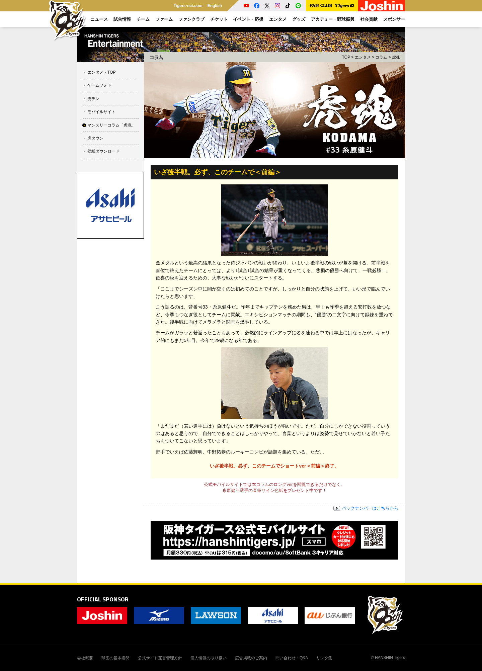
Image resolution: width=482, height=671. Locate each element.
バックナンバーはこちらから (370, 508)
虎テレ (93, 98)
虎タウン (95, 138)
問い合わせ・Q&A (291, 658)
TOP (346, 57)
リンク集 (324, 658)
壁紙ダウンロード (103, 151)
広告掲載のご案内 (251, 658)
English (215, 5)
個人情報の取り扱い (208, 658)
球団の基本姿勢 (115, 658)
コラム (381, 57)
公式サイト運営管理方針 (160, 658)
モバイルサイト (101, 111)
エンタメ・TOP (101, 72)
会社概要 (85, 658)
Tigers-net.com (188, 5)
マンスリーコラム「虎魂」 (111, 125)
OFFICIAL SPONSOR (103, 599)
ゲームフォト (99, 85)
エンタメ (363, 57)
